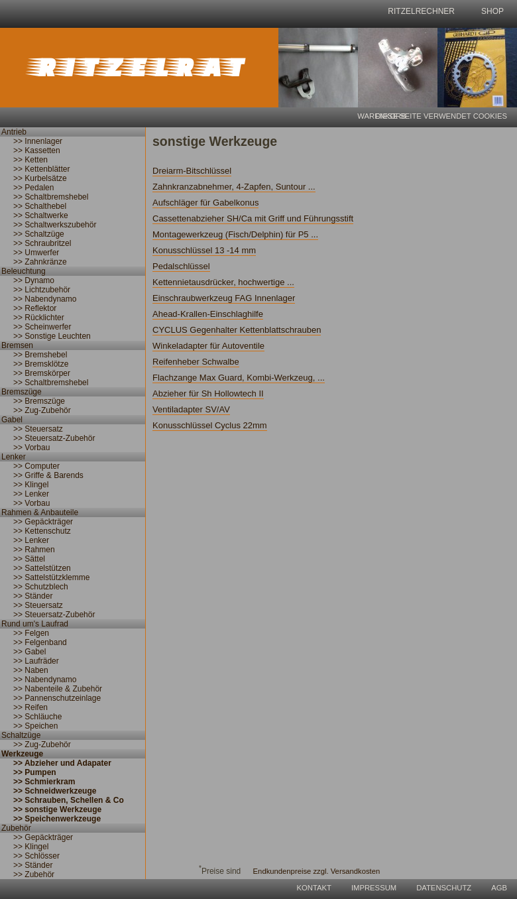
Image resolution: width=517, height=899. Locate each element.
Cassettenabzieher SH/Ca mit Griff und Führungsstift (252, 218)
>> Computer (36, 466)
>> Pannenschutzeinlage (57, 698)
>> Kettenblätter (41, 169)
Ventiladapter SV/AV (191, 409)
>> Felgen (31, 633)
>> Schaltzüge (38, 234)
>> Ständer (32, 596)
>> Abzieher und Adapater (62, 763)
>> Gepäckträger (43, 521)
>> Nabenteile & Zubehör (57, 688)
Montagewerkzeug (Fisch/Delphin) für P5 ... (235, 234)
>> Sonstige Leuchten (52, 336)
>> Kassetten (36, 150)
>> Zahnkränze (40, 262)
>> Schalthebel (39, 206)
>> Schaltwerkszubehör (54, 224)
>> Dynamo (33, 280)
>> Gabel (29, 651)
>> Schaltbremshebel (50, 197)
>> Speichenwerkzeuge (57, 818)
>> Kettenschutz (42, 531)
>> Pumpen (34, 772)
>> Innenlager (37, 141)
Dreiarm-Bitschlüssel (191, 171)
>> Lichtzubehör (41, 289)
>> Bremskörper (41, 373)
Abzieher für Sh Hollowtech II (208, 393)
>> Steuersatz (38, 429)
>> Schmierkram (44, 781)
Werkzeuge (22, 753)
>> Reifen (30, 707)
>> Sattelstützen (42, 568)
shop (492, 11)
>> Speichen (35, 726)
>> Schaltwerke (40, 215)
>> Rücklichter (38, 317)
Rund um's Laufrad (34, 624)
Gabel (12, 419)
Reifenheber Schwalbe (195, 362)
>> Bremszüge (39, 401)
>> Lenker (31, 494)
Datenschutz (443, 888)
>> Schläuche (37, 716)
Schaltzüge (20, 735)
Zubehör (16, 828)
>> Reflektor (34, 308)
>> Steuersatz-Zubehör (54, 438)
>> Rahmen (34, 549)
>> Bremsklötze (40, 364)
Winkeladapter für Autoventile (208, 346)
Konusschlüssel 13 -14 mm (204, 250)
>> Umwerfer (36, 252)
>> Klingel (30, 484)
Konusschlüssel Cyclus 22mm (209, 425)
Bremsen (17, 345)
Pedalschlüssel (181, 266)
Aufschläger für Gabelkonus (205, 203)
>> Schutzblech (40, 586)
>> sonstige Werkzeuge (57, 809)
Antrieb (14, 132)
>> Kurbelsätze (40, 178)
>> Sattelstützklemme (51, 577)
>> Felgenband (40, 642)
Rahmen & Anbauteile (39, 512)
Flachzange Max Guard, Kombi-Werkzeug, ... (238, 378)
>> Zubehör (33, 874)
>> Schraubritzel (42, 243)
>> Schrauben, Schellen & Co (68, 800)
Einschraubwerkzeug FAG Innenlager (223, 298)
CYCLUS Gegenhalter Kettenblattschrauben (236, 330)
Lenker (13, 456)
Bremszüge (21, 391)
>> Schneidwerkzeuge (54, 791)
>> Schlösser (36, 856)
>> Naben (30, 670)
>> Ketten (30, 159)
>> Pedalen (33, 187)
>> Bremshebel (40, 354)
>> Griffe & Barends (48, 475)
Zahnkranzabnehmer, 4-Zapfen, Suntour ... (234, 187)
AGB (499, 888)
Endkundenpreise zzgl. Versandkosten (316, 871)
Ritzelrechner (421, 11)
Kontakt (314, 888)
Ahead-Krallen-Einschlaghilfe (207, 314)
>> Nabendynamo (44, 299)
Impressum (373, 888)
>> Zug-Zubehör (42, 410)
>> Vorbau (31, 447)
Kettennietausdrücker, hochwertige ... (223, 282)
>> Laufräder (36, 661)
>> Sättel (29, 559)
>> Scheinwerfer (42, 326)
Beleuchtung (23, 271)
